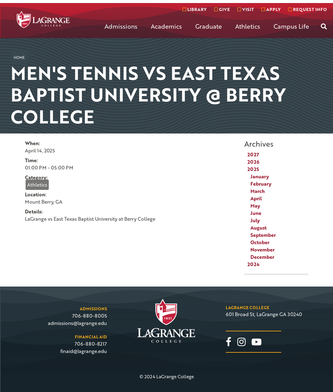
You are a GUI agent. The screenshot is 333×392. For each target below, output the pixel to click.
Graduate (208, 26)
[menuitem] (121, 31)
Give (222, 9)
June (255, 213)
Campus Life (291, 26)
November (262, 249)
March (257, 191)
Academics (166, 26)
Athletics (247, 26)
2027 (253, 154)
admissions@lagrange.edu (77, 323)
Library (194, 9)
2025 (253, 169)
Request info (307, 9)
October (259, 242)
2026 (253, 162)
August (258, 227)
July (255, 220)
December (262, 257)
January (259, 176)
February (260, 183)
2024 (253, 264)
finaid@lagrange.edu (83, 351)
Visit (245, 9)
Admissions (121, 26)
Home (19, 57)
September (263, 235)
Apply (271, 9)
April (256, 198)
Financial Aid (91, 337)
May (255, 205)
